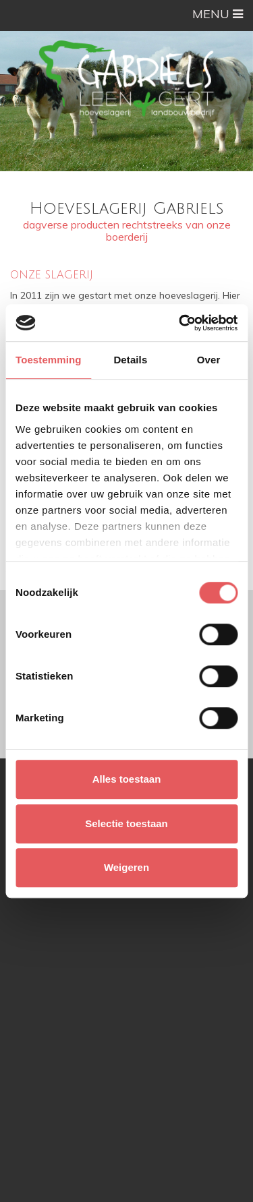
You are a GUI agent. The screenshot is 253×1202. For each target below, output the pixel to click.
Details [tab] (130, 359)
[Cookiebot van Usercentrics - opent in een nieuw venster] (180, 323)
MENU (217, 14)
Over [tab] (209, 359)
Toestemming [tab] (49, 359)
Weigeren (126, 867)
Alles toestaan (126, 779)
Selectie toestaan (126, 823)
